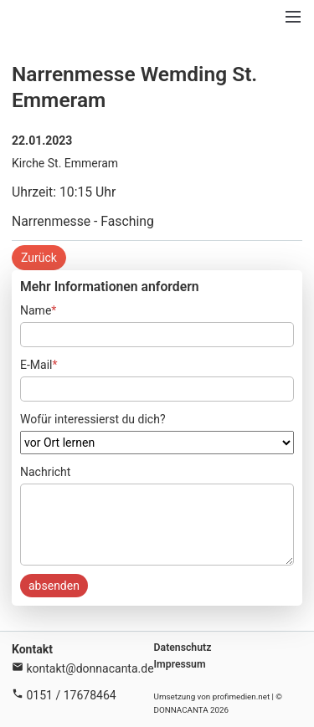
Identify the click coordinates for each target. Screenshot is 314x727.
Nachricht (45, 472)
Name (38, 309)
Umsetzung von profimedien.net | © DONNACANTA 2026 (218, 703)
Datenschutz (183, 647)
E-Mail (39, 363)
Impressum (180, 664)
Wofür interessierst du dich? (93, 419)
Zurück (39, 257)
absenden (54, 585)
